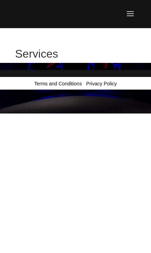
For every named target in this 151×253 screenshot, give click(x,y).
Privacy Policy (101, 83)
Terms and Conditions (58, 83)
